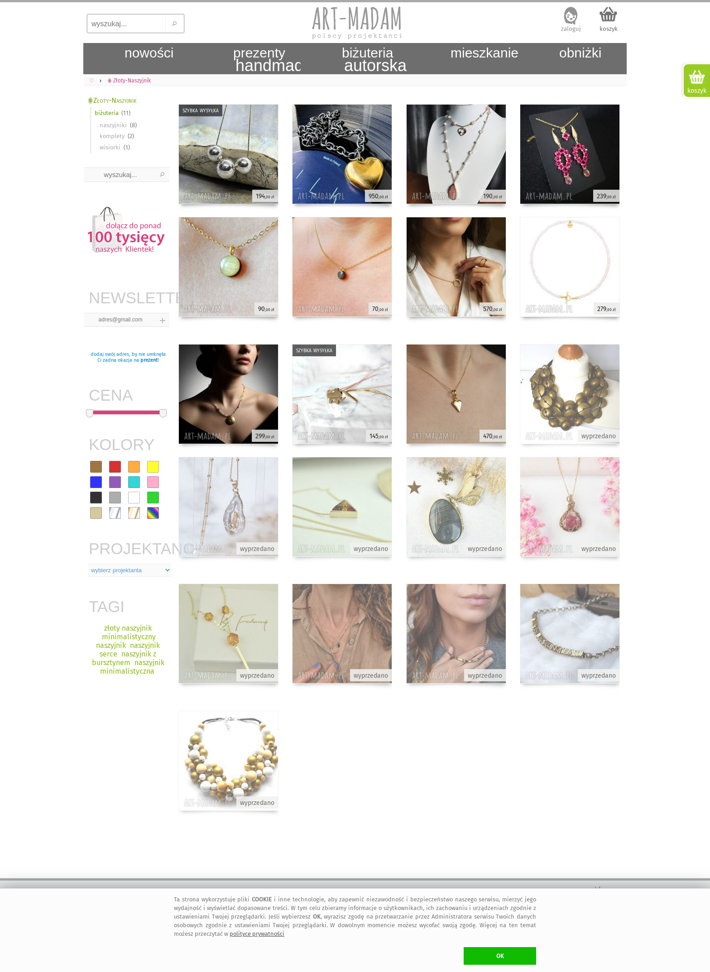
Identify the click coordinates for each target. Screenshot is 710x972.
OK (500, 956)
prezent (149, 360)
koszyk (609, 28)
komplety (112, 136)
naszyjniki (113, 125)
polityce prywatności (257, 933)
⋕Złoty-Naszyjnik (111, 100)
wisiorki (110, 147)
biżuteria (107, 113)
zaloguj (571, 28)
